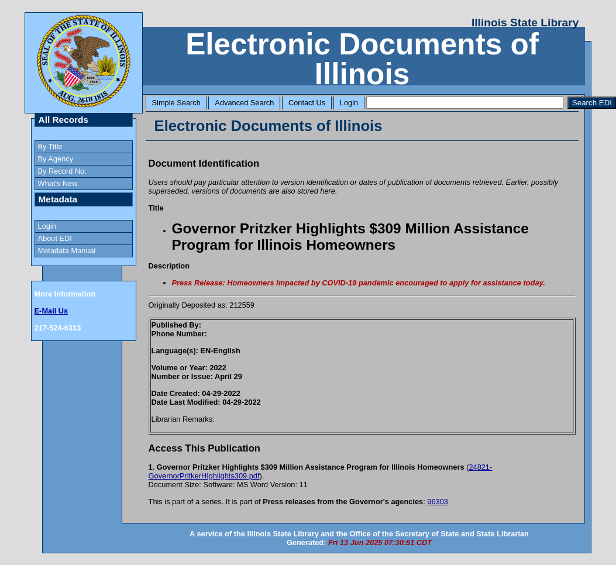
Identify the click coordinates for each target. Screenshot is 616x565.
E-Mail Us (51, 310)
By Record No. (62, 171)
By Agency (55, 158)
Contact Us (306, 102)
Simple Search (176, 102)
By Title (50, 146)
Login (349, 102)
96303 (437, 501)
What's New (58, 183)
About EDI (55, 238)
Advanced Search (244, 102)
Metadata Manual (67, 250)
